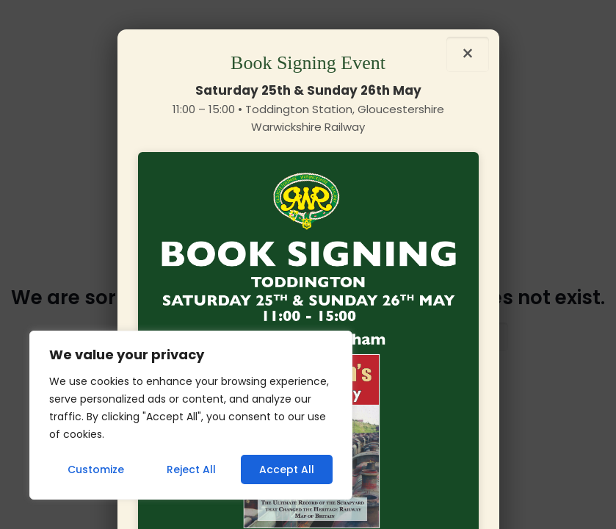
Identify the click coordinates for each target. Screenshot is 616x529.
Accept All (286, 469)
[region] (190, 415)
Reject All (191, 469)
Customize (96, 469)
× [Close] (467, 54)
